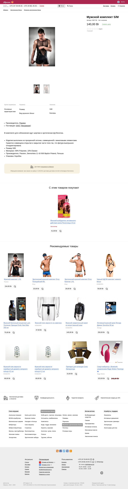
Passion (22, 123)
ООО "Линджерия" (23, 126)
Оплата (113, 6)
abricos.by (6, 483)
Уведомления (66, 467)
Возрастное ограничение (46, 467)
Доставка (106, 6)
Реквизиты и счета (44, 474)
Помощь (64, 469)
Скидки (42, 6)
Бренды (27, 474)
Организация (44, 459)
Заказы (64, 464)
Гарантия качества (44, 472)
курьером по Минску (47, 167)
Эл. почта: (86, 464)
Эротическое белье (16, 10)
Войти (121, 2)
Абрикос (5, 10)
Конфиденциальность (45, 469)
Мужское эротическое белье (32, 10)
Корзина (64, 462)
